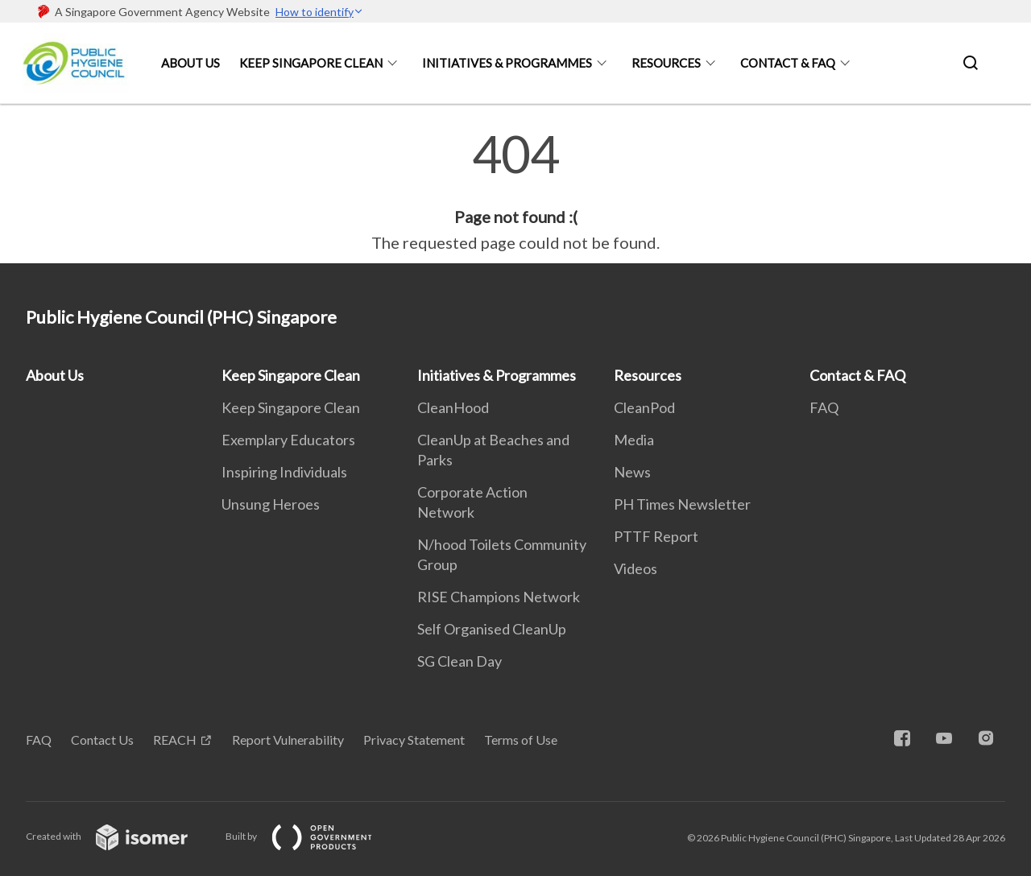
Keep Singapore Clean (311, 63)
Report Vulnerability (288, 739)
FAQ (823, 407)
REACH (175, 739)
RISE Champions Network (498, 596)
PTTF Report (656, 536)
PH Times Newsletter (682, 504)
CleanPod (644, 407)
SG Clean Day (459, 661)
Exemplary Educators (288, 439)
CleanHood (453, 407)
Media (634, 439)
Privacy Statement (414, 739)
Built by (312, 836)
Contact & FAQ (787, 63)
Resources (666, 63)
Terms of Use (520, 739)
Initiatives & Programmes (507, 63)
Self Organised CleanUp (491, 629)
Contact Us (102, 739)
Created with (119, 836)
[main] (515, 191)
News (632, 472)
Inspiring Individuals (284, 472)
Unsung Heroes (271, 504)
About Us (190, 63)
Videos (635, 568)
